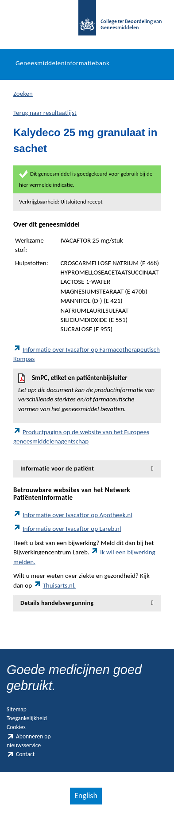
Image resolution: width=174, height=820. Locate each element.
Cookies (16, 727)
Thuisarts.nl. (55, 585)
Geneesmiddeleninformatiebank (62, 63)
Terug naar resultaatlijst (45, 113)
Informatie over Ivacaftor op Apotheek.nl (72, 515)
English (85, 795)
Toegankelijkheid (27, 718)
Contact (21, 754)
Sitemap (17, 709)
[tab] (87, 468)
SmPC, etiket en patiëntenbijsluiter (87, 393)
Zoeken (23, 94)
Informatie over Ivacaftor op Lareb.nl (67, 529)
